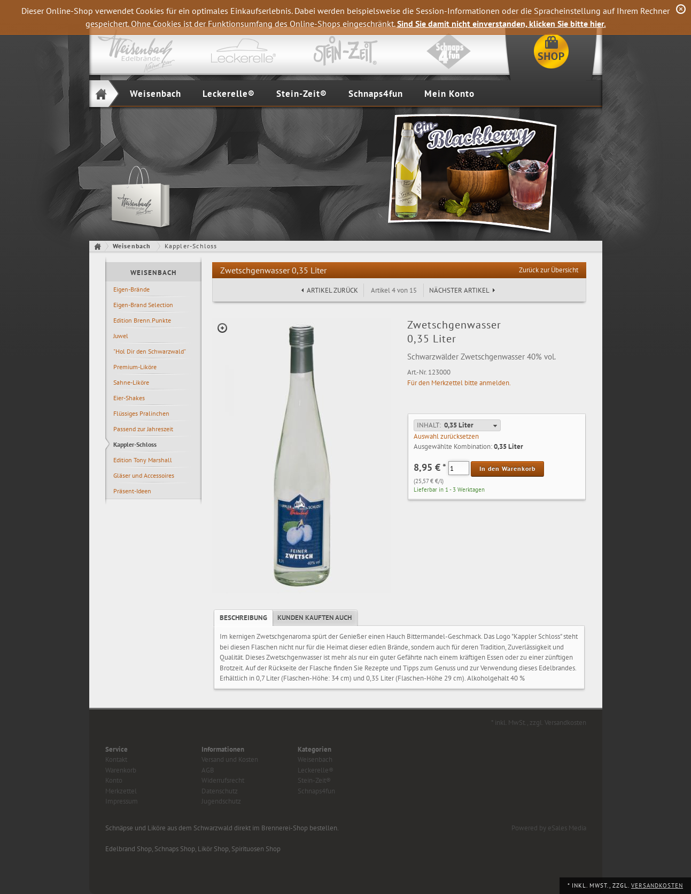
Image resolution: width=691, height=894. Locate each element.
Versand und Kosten (229, 759)
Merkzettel (121, 791)
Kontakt (116, 759)
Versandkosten (657, 885)
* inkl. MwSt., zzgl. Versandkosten (538, 722)
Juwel (120, 336)
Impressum (121, 801)
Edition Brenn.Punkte (142, 320)
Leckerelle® (229, 94)
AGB (207, 770)
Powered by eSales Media (548, 827)
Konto (113, 780)
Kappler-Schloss (135, 444)
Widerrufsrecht (222, 780)
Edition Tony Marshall (142, 460)
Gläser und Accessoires (143, 475)
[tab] (243, 618)
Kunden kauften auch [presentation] (314, 617)
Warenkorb (120, 770)
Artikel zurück (332, 290)
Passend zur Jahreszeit (143, 429)
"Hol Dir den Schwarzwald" (149, 351)
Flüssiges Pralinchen (141, 413)
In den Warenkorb (507, 468)
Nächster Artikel (459, 290)
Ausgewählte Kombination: (453, 446)
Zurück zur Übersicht (548, 269)
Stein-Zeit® (301, 94)
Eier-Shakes (129, 398)
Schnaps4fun (375, 94)
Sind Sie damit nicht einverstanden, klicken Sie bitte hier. (501, 23)
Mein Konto (449, 94)
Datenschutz (219, 791)
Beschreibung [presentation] (243, 617)
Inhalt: (429, 425)
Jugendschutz (221, 801)
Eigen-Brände (131, 289)
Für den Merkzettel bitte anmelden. (459, 382)
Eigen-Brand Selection (143, 305)
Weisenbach (155, 94)
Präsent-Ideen (132, 491)
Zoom (222, 328)
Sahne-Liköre (131, 382)
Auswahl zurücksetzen (446, 436)
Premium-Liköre (135, 367)
